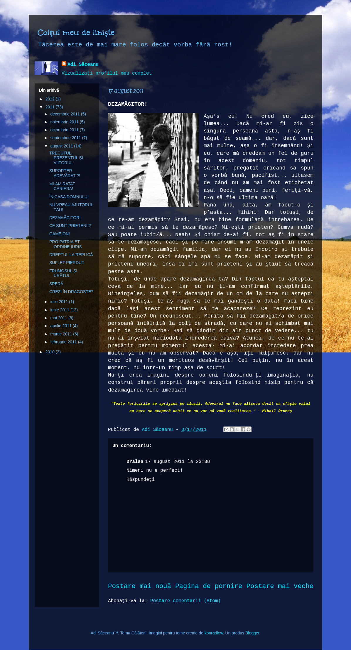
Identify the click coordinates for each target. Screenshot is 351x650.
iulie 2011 (59, 301)
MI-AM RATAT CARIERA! (62, 186)
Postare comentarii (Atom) (185, 601)
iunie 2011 (60, 310)
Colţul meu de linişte (76, 32)
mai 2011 (59, 317)
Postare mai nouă (139, 586)
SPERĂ (56, 283)
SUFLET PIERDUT (66, 262)
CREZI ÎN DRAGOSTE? (71, 291)
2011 (50, 107)
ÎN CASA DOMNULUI (69, 196)
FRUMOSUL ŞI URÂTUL (63, 273)
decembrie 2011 (65, 114)
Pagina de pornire (208, 586)
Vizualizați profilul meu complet (107, 73)
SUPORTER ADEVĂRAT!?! (64, 173)
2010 (50, 352)
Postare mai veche (280, 586)
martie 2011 (61, 334)
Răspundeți (140, 479)
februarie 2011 (64, 342)
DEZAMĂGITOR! (64, 217)
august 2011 (62, 146)
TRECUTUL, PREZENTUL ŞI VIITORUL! (66, 158)
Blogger (252, 633)
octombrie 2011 (65, 129)
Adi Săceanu (83, 64)
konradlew (214, 633)
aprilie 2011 (61, 325)
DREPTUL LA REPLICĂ (71, 254)
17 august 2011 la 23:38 (177, 461)
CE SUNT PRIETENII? (70, 225)
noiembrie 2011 (65, 122)
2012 (50, 99)
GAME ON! (59, 233)
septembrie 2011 (66, 137)
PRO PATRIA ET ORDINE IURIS (65, 244)
